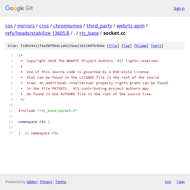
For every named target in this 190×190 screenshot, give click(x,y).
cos (9, 25)
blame (141, 46)
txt (168, 181)
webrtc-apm (131, 25)
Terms (60, 181)
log (127, 46)
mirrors (26, 25)
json (180, 181)
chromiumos (67, 25)
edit (157, 46)
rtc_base (89, 33)
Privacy (46, 181)
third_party (99, 25)
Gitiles (32, 181)
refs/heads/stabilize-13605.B (37, 33)
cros (44, 25)
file (113, 46)
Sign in (179, 8)
